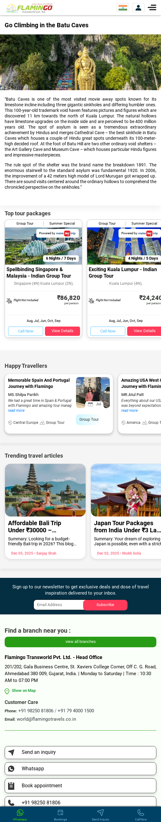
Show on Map (24, 690)
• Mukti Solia (130, 553)
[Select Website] (123, 7)
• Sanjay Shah (44, 553)
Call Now (26, 331)
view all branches (80, 641)
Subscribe (105, 604)
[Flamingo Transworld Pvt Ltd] (29, 8)
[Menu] (152, 7)
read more (16, 410)
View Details (62, 330)
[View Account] (138, 7)
